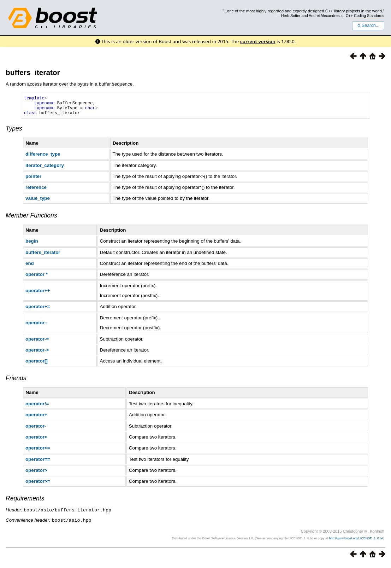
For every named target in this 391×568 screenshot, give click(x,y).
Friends (16, 382)
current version (258, 41)
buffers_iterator (33, 72)
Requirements (25, 502)
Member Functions (31, 219)
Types (14, 132)
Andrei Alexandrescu (326, 15)
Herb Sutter (291, 15)
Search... (368, 25)
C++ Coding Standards (365, 15)
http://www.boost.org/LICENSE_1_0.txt (356, 542)
